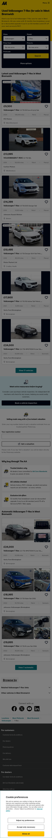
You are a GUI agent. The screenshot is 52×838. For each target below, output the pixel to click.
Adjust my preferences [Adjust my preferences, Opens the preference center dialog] (25, 820)
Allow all (26, 834)
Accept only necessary (26, 827)
